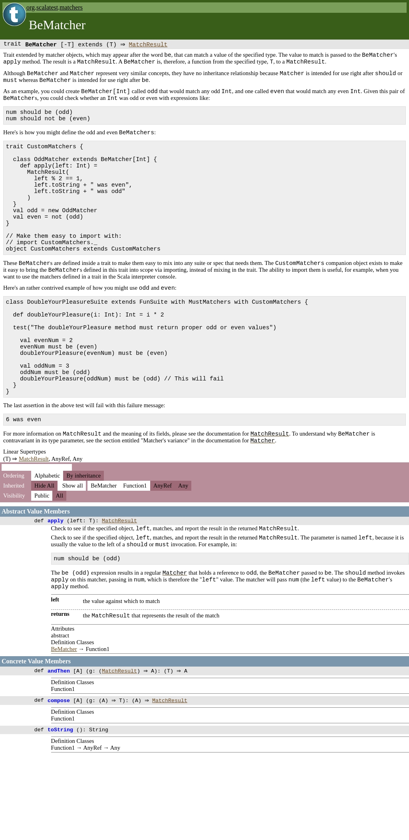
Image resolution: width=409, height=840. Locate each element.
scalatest (47, 7)
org (30, 7)
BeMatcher (64, 731)
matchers (71, 7)
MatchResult (150, 45)
